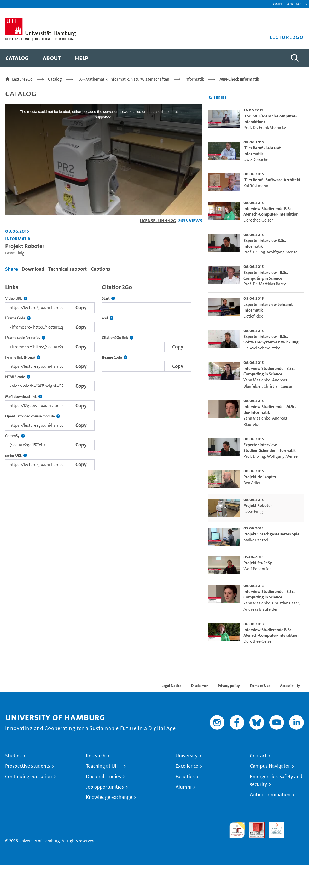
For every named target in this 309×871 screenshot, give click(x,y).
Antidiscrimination (270, 794)
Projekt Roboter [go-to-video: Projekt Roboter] (257, 505)
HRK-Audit (273, 828)
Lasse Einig (15, 253)
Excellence (187, 766)
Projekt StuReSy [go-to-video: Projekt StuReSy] (257, 562)
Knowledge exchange (109, 797)
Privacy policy (229, 685)
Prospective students (27, 766)
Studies (13, 756)
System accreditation (296, 828)
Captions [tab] (100, 269)
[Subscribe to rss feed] (210, 98)
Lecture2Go (22, 79)
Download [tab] (33, 269)
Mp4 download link (23, 396)
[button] (294, 4)
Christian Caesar (278, 386)
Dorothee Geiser (258, 220)
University (186, 756)
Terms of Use (260, 685)
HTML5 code (17, 377)
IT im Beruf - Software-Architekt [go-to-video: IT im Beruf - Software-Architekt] (271, 180)
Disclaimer (199, 685)
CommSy (15, 436)
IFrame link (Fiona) (22, 357)
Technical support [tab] (67, 269)
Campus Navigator (270, 766)
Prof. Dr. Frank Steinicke (264, 127)
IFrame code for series (25, 338)
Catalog (55, 79)
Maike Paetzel (255, 540)
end (107, 318)
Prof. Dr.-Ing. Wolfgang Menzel (271, 252)
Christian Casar (285, 603)
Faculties (185, 776)
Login (277, 4)
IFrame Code (18, 318)
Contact (258, 756)
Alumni (183, 787)
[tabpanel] (103, 375)
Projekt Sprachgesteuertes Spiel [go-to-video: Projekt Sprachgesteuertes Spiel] (271, 534)
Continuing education (28, 776)
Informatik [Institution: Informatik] (18, 238)
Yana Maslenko (256, 380)
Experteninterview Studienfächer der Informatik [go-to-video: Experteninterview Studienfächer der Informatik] (269, 447)
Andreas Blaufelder (260, 609)
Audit (254, 825)
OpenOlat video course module (32, 416)
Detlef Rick (253, 316)
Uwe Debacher (256, 159)
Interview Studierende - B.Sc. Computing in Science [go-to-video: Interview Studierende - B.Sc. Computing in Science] (269, 371)
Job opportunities (105, 787)
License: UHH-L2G (158, 220)
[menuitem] (17, 58)
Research (96, 756)
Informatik (194, 79)
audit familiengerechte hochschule (237, 830)
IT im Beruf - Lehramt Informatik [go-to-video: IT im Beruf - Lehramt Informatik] (262, 150)
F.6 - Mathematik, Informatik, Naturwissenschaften (123, 79)
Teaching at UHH (104, 766)
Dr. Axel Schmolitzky (261, 348)
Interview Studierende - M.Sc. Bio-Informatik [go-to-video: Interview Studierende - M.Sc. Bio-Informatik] (269, 409)
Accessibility (290, 685)
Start (108, 298)
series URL (16, 455)
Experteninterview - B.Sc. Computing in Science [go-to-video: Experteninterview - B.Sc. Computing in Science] (265, 275)
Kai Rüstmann (255, 186)
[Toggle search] (294, 58)
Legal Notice (171, 685)
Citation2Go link (117, 338)
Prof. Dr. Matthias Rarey (264, 284)
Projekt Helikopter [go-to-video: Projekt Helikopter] (259, 476)
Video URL (16, 298)
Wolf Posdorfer (257, 569)
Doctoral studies (103, 776)
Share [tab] (11, 269)
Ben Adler (252, 482)
